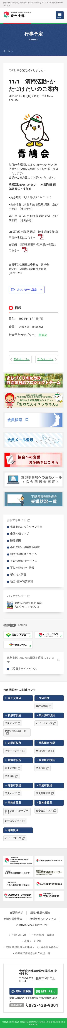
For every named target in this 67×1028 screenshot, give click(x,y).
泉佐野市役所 (47, 760)
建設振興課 (42, 706)
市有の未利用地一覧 (15, 731)
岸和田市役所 (47, 743)
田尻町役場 (45, 785)
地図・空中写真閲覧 (21, 581)
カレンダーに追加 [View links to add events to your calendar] (27, 289)
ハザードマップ (44, 723)
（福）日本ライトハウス (23, 668)
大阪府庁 (44, 698)
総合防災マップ (13, 820)
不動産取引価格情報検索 (25, 547)
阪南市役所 (45, 802)
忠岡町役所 (14, 743)
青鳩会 (43, 335)
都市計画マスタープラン (16, 811)
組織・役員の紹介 (40, 912)
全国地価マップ (19, 533)
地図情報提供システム (23, 554)
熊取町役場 (14, 785)
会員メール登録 (32, 941)
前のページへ (22, 359)
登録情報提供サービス (23, 561)
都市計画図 (11, 768)
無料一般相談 (21, 991)
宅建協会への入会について (32, 925)
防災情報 (9, 776)
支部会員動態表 (13, 919)
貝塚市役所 (14, 760)
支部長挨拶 (16, 912)
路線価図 (15, 540)
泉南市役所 (14, 802)
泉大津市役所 (47, 715)
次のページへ (45, 359)
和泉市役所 (14, 715)
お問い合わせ (18, 935)
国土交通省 (14, 698)
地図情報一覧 (43, 751)
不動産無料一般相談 (43, 935)
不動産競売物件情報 (22, 567)
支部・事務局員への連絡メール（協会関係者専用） (32, 947)
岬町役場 (13, 830)
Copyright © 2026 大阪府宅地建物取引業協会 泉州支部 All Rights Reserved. (33, 1023)
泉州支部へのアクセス (42, 919)
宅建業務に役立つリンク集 (26, 526)
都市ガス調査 (18, 574)
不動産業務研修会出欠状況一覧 (32, 953)
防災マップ (11, 723)
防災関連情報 (43, 793)
